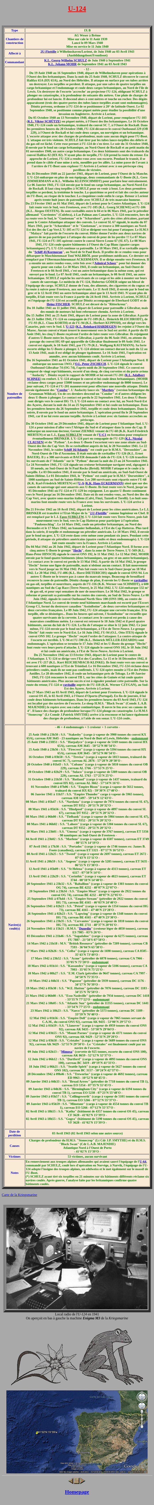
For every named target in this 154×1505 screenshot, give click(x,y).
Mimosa (66, 1051)
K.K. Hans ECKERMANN (104, 483)
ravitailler (141, 580)
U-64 (143, 1161)
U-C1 (102, 434)
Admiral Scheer (105, 263)
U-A (81, 483)
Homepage (77, 1492)
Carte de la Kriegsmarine (19, 1195)
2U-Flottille (48, 51)
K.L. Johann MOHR (62, 64)
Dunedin (85, 928)
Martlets (108, 390)
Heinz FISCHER (58, 304)
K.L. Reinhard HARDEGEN (96, 326)
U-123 (70, 326)
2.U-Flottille (98, 513)
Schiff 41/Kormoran (48, 252)
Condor (62, 390)
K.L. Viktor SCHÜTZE (44, 121)
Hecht (77, 550)
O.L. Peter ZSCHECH (90, 364)
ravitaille (69, 684)
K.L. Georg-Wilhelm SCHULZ (65, 60)
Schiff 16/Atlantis (76, 449)
